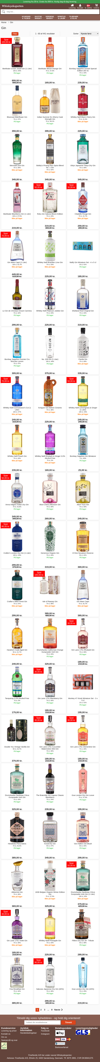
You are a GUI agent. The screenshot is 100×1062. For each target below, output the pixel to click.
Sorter (76, 34)
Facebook (45, 1031)
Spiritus (62, 18)
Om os (4, 1037)
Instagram (45, 1034)
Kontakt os (5, 1034)
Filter (15, 34)
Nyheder (26, 18)
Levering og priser (9, 1031)
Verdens (49, 18)
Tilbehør (73, 18)
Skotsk (38, 18)
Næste (58, 1010)
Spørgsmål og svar (9, 1040)
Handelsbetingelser (28, 1033)
